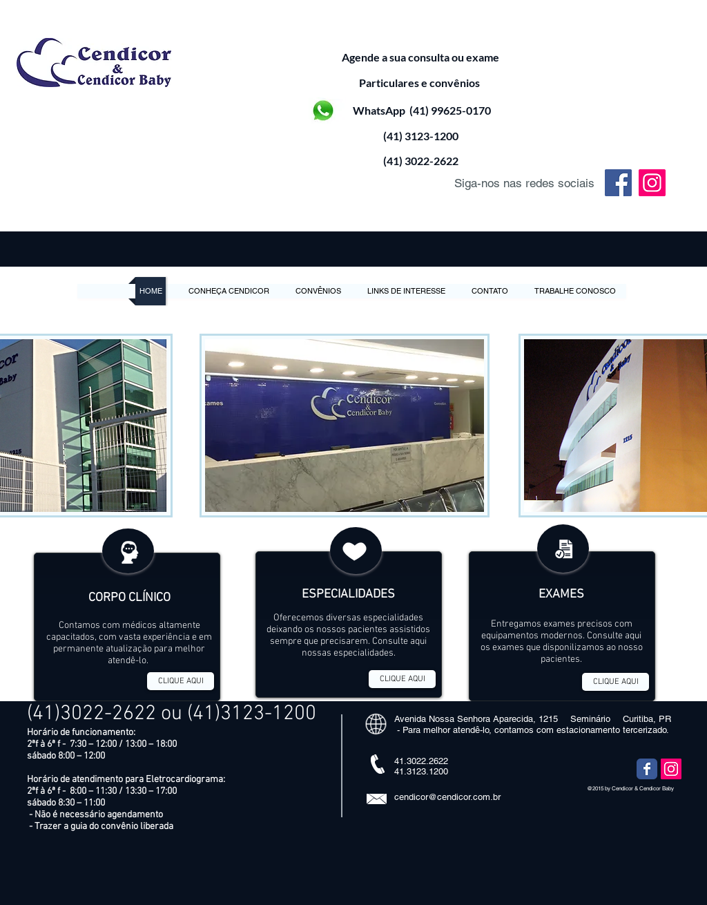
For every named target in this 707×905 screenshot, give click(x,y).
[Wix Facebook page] (647, 769)
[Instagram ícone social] (671, 769)
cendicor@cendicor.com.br (447, 797)
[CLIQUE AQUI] (180, 681)
